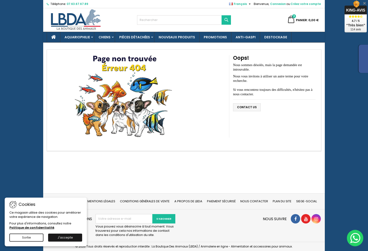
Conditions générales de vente (145, 201)
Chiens (105, 37)
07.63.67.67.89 (77, 4)
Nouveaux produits (177, 37)
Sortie (26, 237)
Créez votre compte (306, 4)
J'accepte (65, 237)
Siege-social (306, 201)
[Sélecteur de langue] (240, 4)
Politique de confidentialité (31, 227)
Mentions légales (101, 201)
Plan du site (282, 201)
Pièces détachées (134, 37)
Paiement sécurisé (221, 201)
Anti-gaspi (246, 37)
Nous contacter (254, 201)
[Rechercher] (184, 20)
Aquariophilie (77, 37)
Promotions (215, 37)
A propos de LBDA (188, 201)
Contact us (247, 107)
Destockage (275, 37)
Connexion (278, 4)
